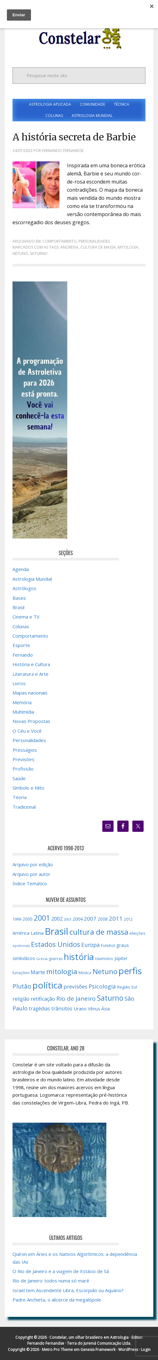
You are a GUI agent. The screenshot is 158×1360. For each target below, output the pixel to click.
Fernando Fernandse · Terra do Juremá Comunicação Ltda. (79, 1343)
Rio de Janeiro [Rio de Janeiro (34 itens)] (76, 998)
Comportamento (60, 241)
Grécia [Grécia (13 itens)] (42, 958)
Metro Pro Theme (57, 1349)
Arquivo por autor (31, 874)
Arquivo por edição (33, 864)
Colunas (21, 626)
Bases (19, 598)
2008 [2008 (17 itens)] (103, 919)
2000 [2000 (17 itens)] (28, 919)
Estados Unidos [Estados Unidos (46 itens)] (55, 944)
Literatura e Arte (30, 674)
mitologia (128, 247)
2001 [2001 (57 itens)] (42, 918)
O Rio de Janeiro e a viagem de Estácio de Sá (61, 1271)
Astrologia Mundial (32, 579)
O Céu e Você (27, 731)
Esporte (21, 645)
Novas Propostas (31, 721)
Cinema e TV (26, 617)
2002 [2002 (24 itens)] (57, 918)
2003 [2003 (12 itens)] (67, 919)
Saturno (39, 253)
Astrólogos (24, 588)
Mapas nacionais (30, 693)
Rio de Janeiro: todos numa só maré (51, 1280)
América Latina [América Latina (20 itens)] (28, 933)
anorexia (69, 247)
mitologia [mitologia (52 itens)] (61, 971)
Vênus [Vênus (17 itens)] (94, 1009)
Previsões (23, 759)
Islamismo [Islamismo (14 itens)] (104, 958)
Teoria (20, 797)
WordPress (128, 1349)
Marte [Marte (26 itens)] (38, 972)
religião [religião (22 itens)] (21, 998)
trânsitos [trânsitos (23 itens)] (61, 1008)
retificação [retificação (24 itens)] (43, 998)
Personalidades (94, 241)
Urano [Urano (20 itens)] (80, 1008)
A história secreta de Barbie (74, 137)
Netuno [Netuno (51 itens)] (105, 971)
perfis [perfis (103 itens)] (130, 971)
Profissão (23, 769)
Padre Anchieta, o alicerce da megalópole (57, 1300)
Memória (22, 702)
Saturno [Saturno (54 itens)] (110, 998)
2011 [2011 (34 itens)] (116, 918)
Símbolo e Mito (28, 788)
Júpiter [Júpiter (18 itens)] (121, 958)
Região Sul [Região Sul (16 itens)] (127, 987)
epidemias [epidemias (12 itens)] (21, 945)
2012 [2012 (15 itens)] (128, 919)
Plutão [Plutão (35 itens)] (22, 986)
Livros (19, 683)
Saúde (19, 778)
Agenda (21, 569)
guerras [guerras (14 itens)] (56, 958)
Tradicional (24, 807)
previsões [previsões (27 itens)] (75, 986)
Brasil (18, 607)
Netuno (20, 253)
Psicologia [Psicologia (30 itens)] (102, 986)
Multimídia (23, 712)
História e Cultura (31, 664)
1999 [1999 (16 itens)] (17, 919)
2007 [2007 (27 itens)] (90, 918)
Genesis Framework (97, 1349)
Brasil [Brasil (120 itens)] (56, 931)
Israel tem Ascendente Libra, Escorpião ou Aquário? (68, 1290)
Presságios (25, 750)
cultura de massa (98, 247)
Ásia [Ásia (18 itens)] (105, 1009)
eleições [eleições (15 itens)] (137, 933)
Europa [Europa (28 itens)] (90, 944)
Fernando (23, 655)
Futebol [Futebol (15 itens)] (108, 945)
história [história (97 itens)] (79, 957)
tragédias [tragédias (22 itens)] (39, 1008)
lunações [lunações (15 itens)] (21, 972)
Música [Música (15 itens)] (85, 972)
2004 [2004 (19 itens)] (78, 919)
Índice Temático (30, 883)
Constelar (79, 38)
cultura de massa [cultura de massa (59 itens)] (98, 932)
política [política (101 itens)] (47, 985)
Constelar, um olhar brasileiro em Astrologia (89, 1337)
